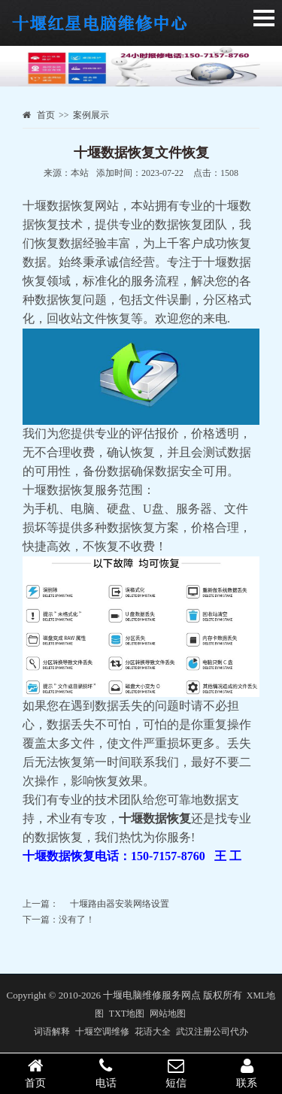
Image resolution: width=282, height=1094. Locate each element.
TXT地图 (126, 1013)
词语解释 (52, 1031)
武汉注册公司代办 (212, 1031)
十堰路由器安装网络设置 (119, 904)
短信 (176, 1073)
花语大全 (153, 1031)
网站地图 (168, 1013)
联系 (246, 1073)
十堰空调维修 (102, 1031)
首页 (46, 115)
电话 (106, 1073)
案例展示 (91, 115)
